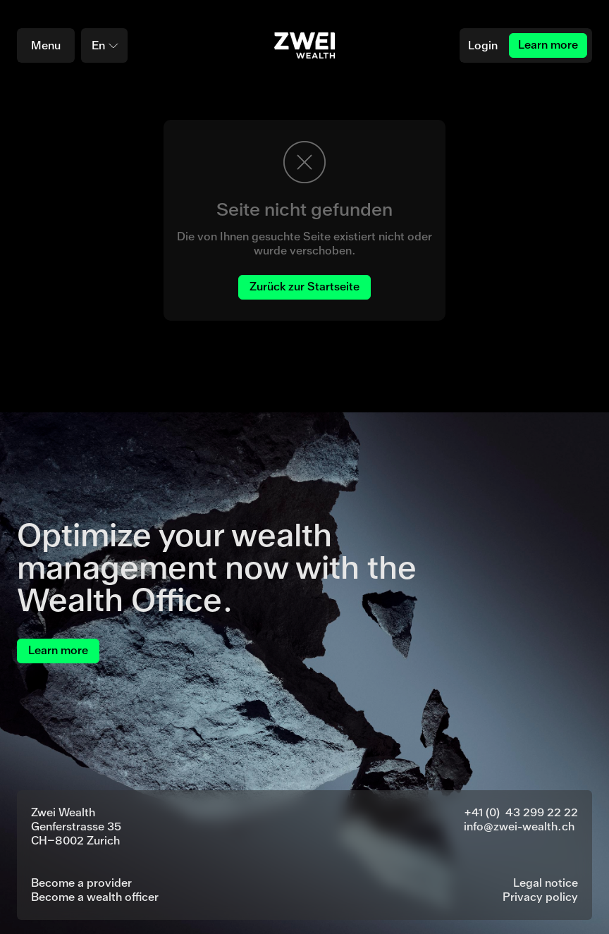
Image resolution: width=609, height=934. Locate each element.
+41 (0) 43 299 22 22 (521, 812)
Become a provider (81, 883)
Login (483, 45)
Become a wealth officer (95, 897)
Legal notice (545, 883)
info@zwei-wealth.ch (519, 826)
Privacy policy (540, 897)
